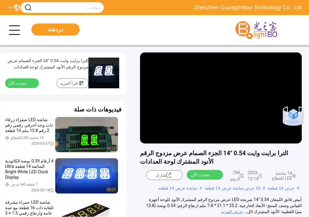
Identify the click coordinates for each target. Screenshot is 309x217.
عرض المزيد (232, 211)
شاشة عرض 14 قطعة (177, 188)
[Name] (28, 7)
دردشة (55, 30)
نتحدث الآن (204, 174)
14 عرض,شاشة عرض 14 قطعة (232, 188)
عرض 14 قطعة (281, 188)
